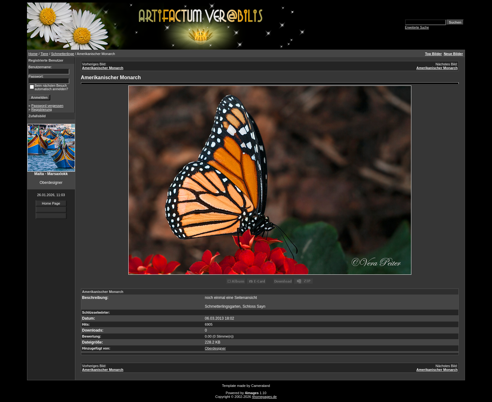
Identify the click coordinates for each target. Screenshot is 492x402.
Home (33, 54)
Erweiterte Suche (417, 27)
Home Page (51, 203)
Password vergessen (47, 105)
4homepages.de (264, 397)
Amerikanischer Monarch (102, 68)
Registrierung (41, 109)
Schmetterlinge (62, 54)
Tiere (44, 54)
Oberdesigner (215, 348)
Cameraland (260, 386)
